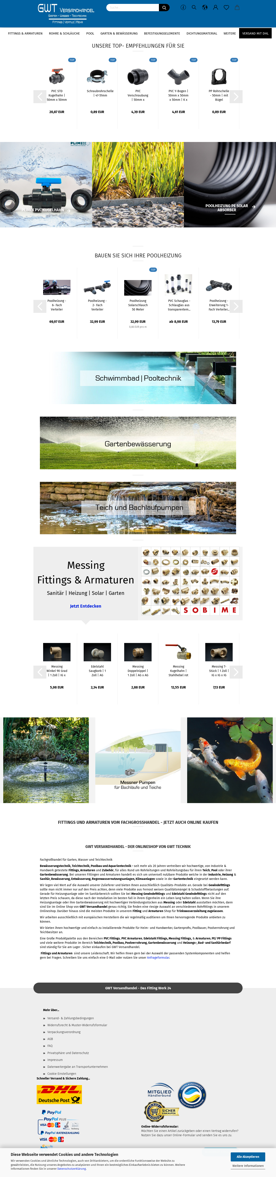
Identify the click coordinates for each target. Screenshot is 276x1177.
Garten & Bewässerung (119, 33)
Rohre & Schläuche (64, 33)
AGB (50, 1039)
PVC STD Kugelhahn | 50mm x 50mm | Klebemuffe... (57, 95)
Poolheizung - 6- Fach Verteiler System (56, 305)
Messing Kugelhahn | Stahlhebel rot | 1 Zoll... (178, 671)
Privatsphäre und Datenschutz (68, 1053)
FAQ (50, 1046)
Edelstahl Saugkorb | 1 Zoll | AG (97, 671)
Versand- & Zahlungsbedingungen (70, 1018)
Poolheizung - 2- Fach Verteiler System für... (97, 305)
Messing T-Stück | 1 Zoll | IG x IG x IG (219, 671)
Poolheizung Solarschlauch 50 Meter (138, 305)
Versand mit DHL (255, 33)
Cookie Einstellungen (61, 1074)
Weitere (230, 33)
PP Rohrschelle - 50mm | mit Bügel (219, 95)
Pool (90, 33)
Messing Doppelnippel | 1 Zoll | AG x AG (138, 671)
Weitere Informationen (248, 1166)
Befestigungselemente (162, 33)
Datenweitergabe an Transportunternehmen (77, 1067)
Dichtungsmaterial (202, 33)
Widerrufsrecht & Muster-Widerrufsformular (77, 1025)
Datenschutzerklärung (71, 1168)
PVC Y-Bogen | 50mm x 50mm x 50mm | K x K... (178, 95)
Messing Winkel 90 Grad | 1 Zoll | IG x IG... (57, 671)
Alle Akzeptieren (248, 1157)
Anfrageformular (158, 958)
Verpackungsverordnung (63, 1032)
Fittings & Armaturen (25, 33)
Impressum (55, 1060)
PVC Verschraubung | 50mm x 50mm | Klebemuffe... (138, 95)
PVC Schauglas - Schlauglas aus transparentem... (179, 305)
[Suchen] (164, 7)
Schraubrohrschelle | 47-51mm (100, 93)
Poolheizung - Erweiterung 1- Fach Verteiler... (219, 305)
